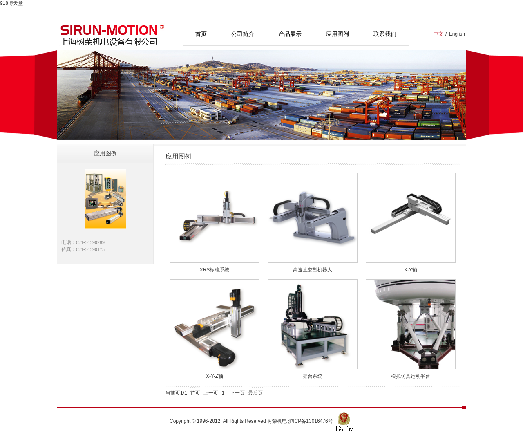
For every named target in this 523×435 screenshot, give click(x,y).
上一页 (210, 393)
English (457, 34)
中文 (438, 34)
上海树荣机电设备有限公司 (112, 34)
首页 (201, 34)
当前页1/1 (176, 393)
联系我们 (384, 34)
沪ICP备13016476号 (310, 421)
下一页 (237, 393)
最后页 (255, 393)
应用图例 (337, 34)
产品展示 (290, 34)
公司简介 (242, 34)
